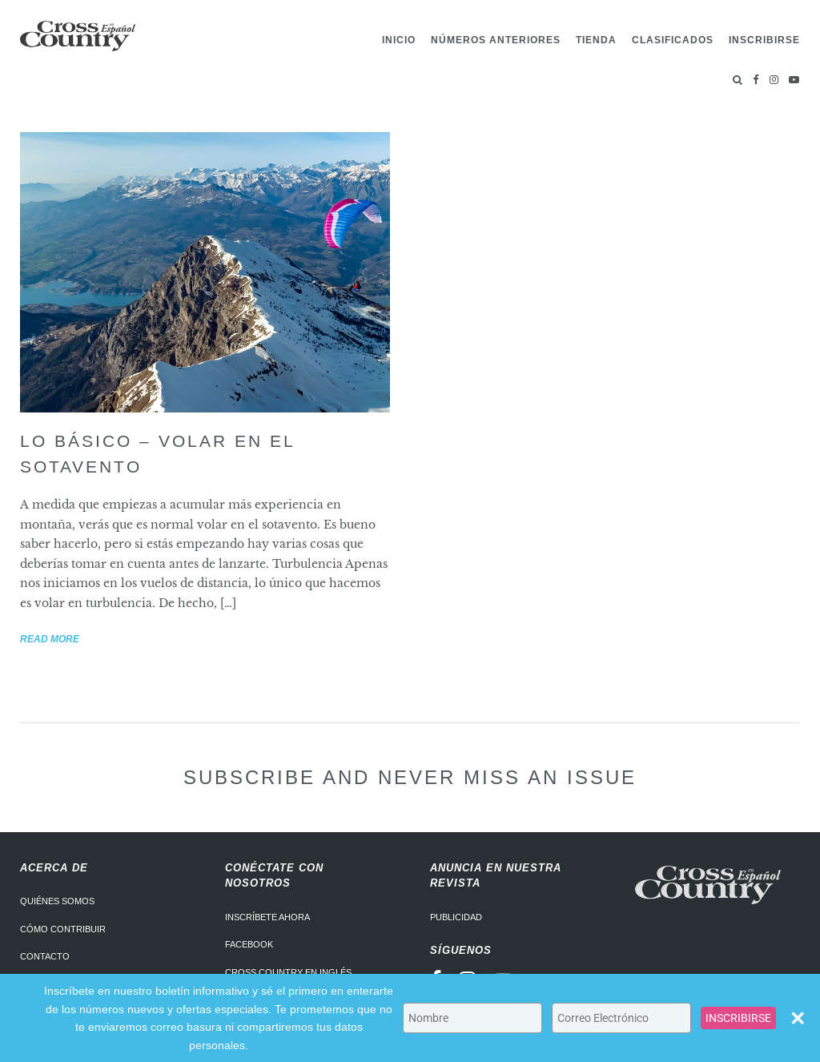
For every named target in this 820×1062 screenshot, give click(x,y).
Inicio (399, 40)
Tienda (596, 40)
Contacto (45, 956)
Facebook (249, 944)
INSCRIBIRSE (738, 1018)
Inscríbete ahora (267, 917)
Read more (49, 639)
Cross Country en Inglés (288, 972)
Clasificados (672, 40)
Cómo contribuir (63, 929)
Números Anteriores (496, 40)
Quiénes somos (57, 901)
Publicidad (456, 917)
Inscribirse (764, 40)
